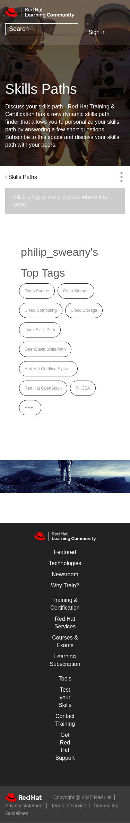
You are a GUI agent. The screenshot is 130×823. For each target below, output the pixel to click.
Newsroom (65, 574)
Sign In (97, 32)
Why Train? (65, 585)
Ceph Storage (76, 290)
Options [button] (121, 177)
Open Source (37, 290)
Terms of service (68, 805)
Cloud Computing (41, 310)
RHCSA (83, 388)
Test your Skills (65, 697)
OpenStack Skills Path (45, 349)
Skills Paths (22, 177)
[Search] (41, 29)
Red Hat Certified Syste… (48, 368)
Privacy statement (24, 805)
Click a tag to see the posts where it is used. (60, 200)
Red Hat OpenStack (43, 388)
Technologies (65, 563)
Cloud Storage (84, 310)
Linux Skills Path (40, 329)
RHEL (30, 407)
